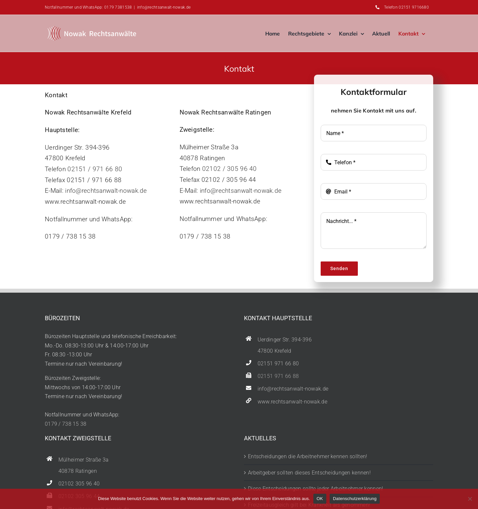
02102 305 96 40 (79, 484)
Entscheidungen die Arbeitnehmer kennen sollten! (307, 456)
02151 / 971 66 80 (94, 169)
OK (320, 498)
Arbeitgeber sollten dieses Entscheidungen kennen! (309, 473)
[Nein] (469, 498)
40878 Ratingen (77, 471)
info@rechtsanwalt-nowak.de (164, 7)
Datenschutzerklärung (354, 498)
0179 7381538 (118, 7)
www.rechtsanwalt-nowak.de (292, 402)
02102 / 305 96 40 (229, 169)
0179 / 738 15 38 (66, 424)
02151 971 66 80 (278, 364)
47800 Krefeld (274, 351)
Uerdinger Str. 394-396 (285, 340)
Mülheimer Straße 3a (83, 460)
